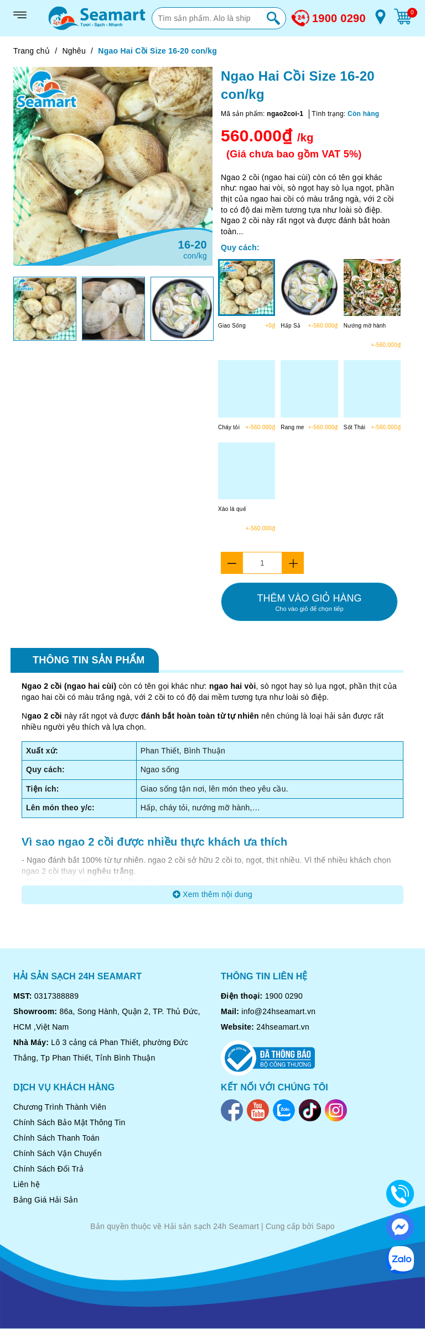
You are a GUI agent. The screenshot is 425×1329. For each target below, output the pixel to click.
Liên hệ (26, 1184)
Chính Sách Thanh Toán (56, 1137)
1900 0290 (339, 18)
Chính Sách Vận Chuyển (57, 1153)
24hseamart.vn (282, 1026)
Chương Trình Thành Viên (59, 1107)
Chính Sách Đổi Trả (48, 1168)
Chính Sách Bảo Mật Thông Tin (69, 1122)
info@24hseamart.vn (278, 1011)
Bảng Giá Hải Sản (45, 1199)
